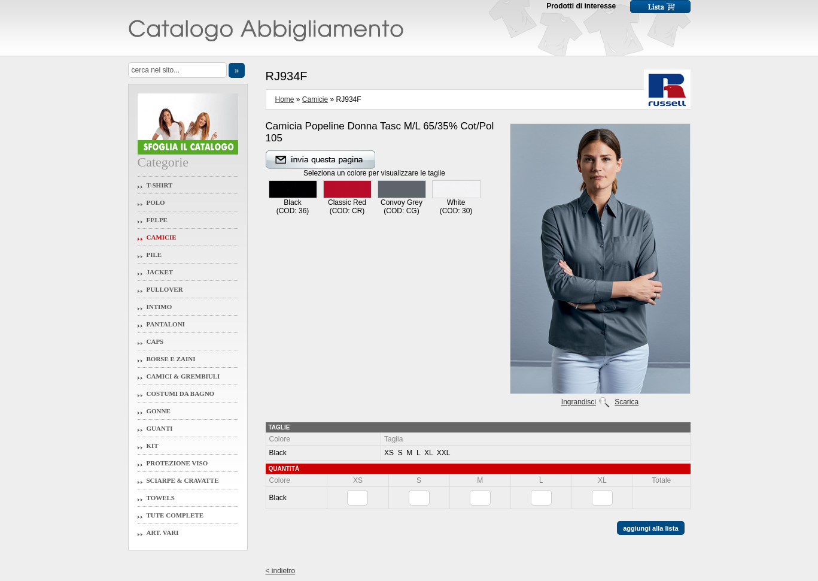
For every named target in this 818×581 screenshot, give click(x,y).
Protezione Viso (177, 463)
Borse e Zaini (171, 358)
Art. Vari (163, 532)
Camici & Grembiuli (183, 376)
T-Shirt (160, 185)
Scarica (626, 402)
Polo (156, 202)
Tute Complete (175, 515)
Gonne (159, 410)
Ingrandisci (578, 402)
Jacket (160, 272)
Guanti (160, 428)
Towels (161, 497)
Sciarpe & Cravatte (183, 480)
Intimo (159, 306)
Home (284, 99)
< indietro (281, 571)
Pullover (165, 289)
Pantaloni (166, 324)
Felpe (157, 219)
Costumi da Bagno (181, 393)
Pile (154, 254)
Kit (153, 445)
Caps (155, 341)
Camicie (162, 237)
